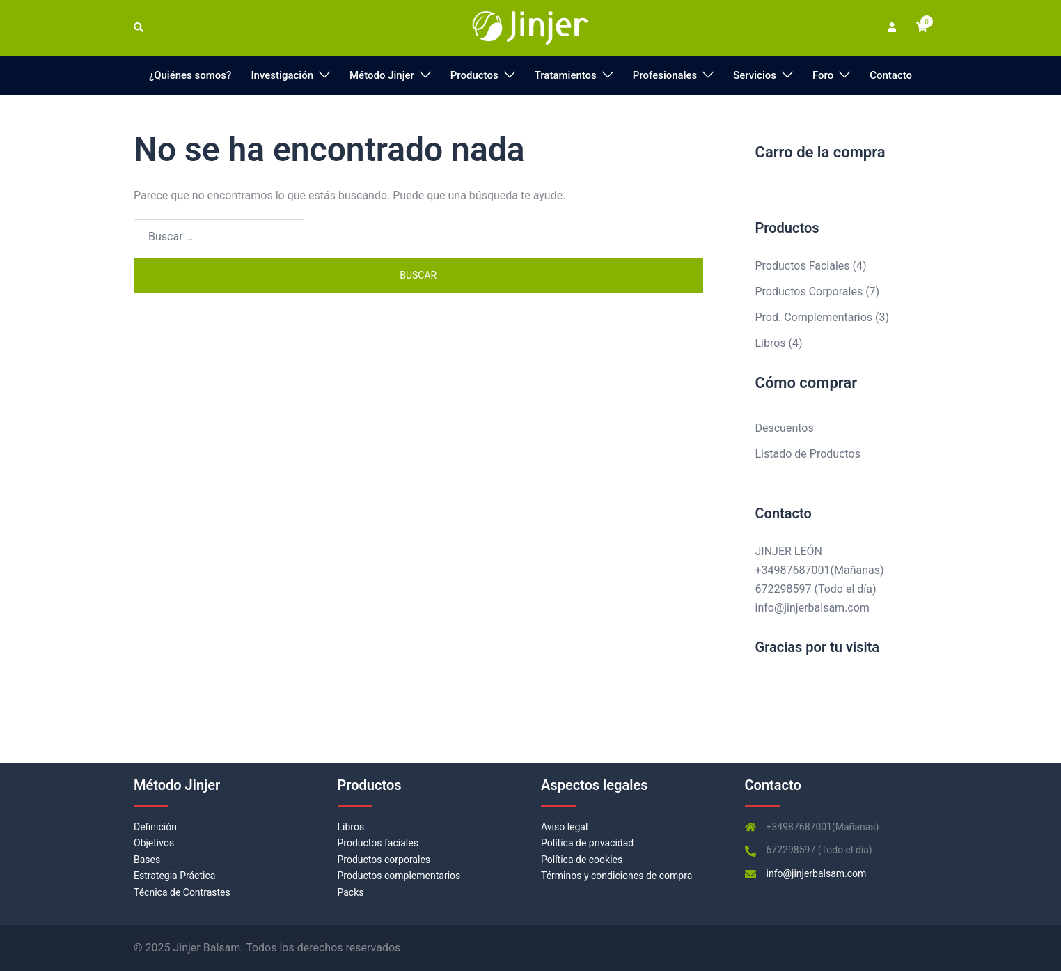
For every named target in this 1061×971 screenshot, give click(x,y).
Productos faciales (378, 842)
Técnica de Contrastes (182, 892)
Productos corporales (384, 859)
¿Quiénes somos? (190, 75)
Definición (155, 826)
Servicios (754, 75)
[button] (139, 27)
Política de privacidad (587, 842)
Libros (351, 826)
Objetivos (154, 842)
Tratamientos (566, 75)
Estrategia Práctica (174, 875)
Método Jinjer (381, 75)
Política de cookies (581, 859)
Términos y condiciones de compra (616, 875)
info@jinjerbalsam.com (812, 607)
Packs (351, 892)
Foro (822, 75)
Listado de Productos (807, 453)
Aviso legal (564, 826)
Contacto (891, 75)
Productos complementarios (399, 875)
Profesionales (665, 75)
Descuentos (784, 428)
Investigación (282, 75)
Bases (147, 859)
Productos (474, 75)
